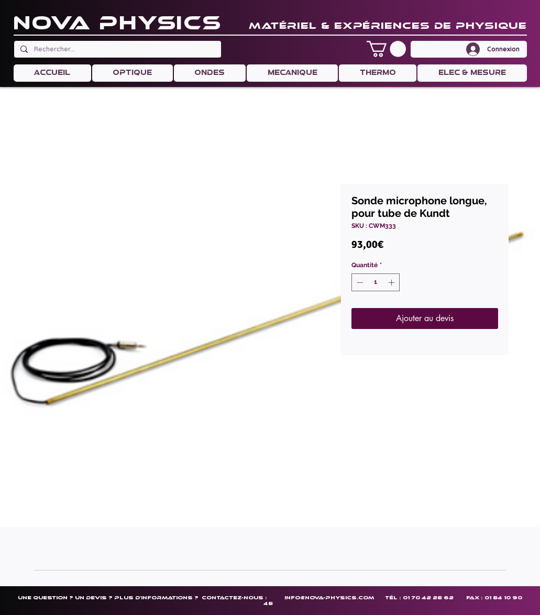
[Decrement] (359, 282)
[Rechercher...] (116, 49)
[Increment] (392, 282)
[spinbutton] (376, 282)
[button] (386, 49)
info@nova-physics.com (329, 597)
